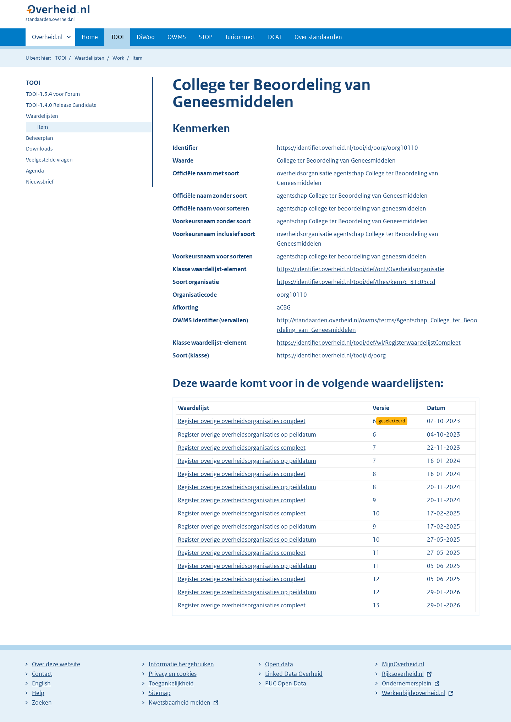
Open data (279, 664)
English (41, 683)
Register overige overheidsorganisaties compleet (242, 421)
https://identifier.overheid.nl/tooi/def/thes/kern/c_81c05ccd (356, 282)
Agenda (35, 170)
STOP (206, 37)
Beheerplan (39, 138)
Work (118, 58)
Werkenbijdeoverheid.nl (413, 693)
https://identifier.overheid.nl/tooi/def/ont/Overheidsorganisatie (360, 269)
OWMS (176, 37)
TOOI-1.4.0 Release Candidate (61, 105)
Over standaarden (318, 37)
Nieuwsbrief (40, 181)
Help (38, 693)
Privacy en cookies (173, 674)
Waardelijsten (89, 58)
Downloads (39, 148)
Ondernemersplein (407, 683)
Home (90, 37)
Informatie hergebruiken (181, 664)
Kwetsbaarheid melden (179, 702)
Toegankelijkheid (171, 683)
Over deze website (56, 664)
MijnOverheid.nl (403, 664)
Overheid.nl (47, 39)
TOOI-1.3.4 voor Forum (53, 94)
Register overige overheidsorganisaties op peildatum (247, 434)
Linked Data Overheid (294, 674)
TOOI (117, 37)
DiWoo (146, 37)
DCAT (275, 37)
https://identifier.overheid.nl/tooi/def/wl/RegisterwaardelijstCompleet (369, 342)
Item (42, 127)
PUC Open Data (285, 683)
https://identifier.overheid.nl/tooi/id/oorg (331, 355)
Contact (42, 674)
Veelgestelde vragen (49, 159)
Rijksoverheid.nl (403, 674)
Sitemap (160, 693)
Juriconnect (240, 37)
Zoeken (42, 702)
